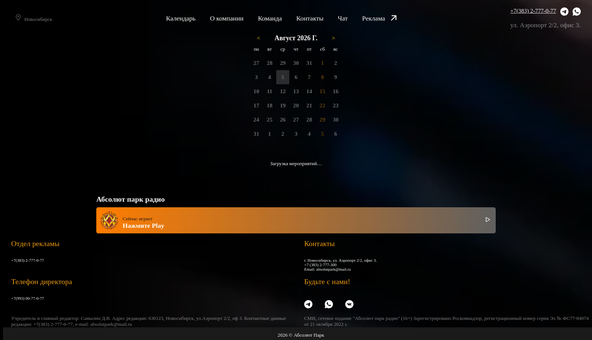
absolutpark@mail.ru (333, 269)
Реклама (389, 18)
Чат (353, 18)
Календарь (191, 18)
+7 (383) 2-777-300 (320, 264)
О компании (236, 18)
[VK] (349, 304)
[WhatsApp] (577, 12)
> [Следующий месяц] (333, 37)
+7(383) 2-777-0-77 (533, 10)
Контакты (320, 18)
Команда (280, 18)
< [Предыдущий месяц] (258, 37)
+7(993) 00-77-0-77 (27, 298)
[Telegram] (564, 12)
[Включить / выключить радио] (488, 220)
